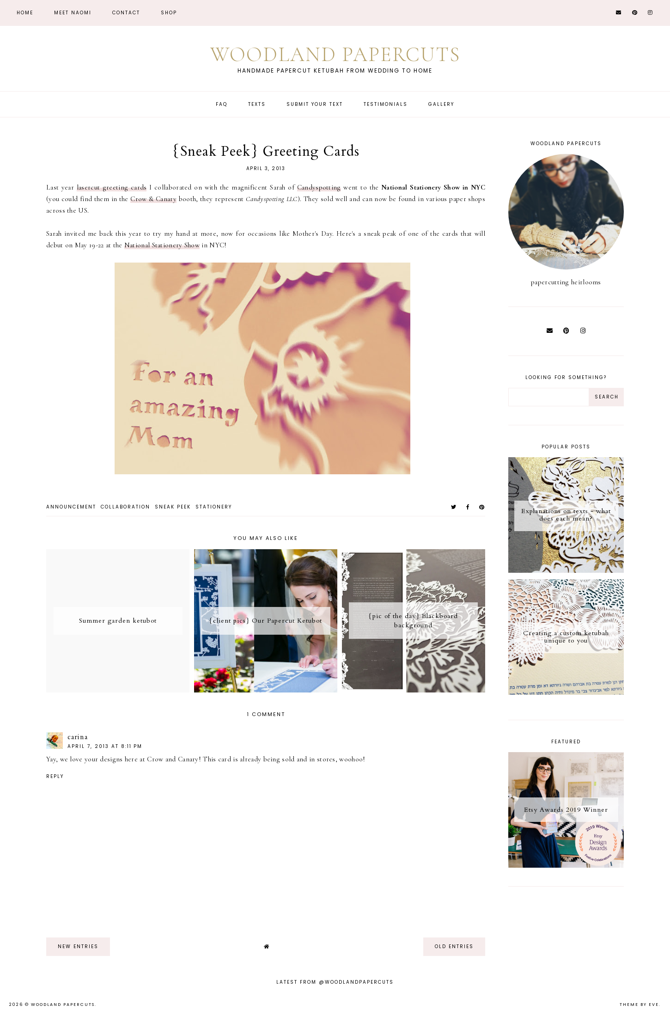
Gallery (441, 104)
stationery (213, 506)
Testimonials (386, 104)
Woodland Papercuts (335, 54)
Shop (169, 12)
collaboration (125, 506)
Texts (257, 104)
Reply (55, 776)
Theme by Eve (639, 1004)
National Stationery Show (162, 245)
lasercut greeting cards (112, 187)
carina (77, 736)
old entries (454, 946)
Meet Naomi (72, 12)
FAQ (221, 104)
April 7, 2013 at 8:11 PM (104, 746)
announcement (71, 506)
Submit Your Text (314, 104)
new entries (78, 946)
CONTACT (126, 12)
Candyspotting (319, 187)
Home (25, 12)
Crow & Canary (153, 199)
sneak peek (173, 506)
